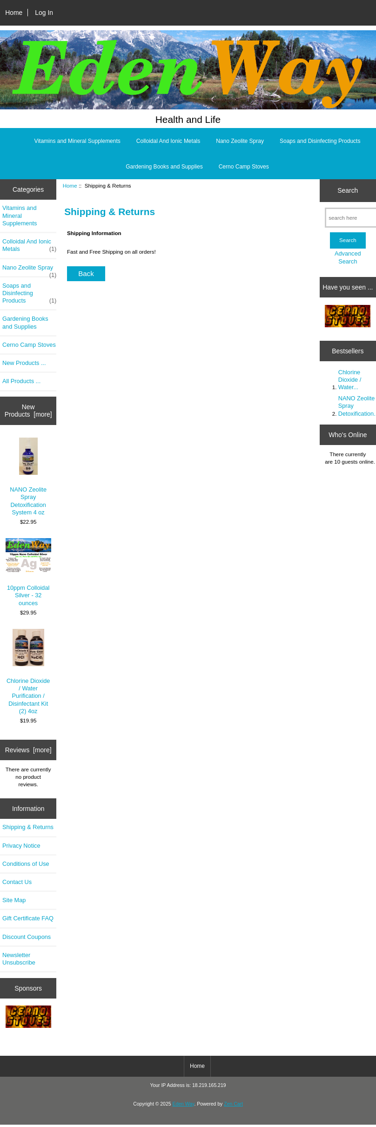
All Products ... (21, 381)
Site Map (14, 900)
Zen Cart (233, 1104)
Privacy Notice (21, 845)
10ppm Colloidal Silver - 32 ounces (28, 572)
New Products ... (24, 362)
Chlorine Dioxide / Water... (350, 380)
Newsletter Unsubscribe (18, 959)
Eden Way (183, 1104)
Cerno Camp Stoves (244, 166)
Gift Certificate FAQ (28, 918)
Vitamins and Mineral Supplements (77, 141)
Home (13, 12)
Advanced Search (348, 257)
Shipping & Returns (28, 826)
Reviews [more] (28, 750)
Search (347, 190)
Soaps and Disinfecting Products (320, 141)
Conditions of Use (25, 863)
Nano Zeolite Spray (240, 141)
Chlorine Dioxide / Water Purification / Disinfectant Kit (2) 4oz (28, 672)
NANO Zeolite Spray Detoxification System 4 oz (28, 477)
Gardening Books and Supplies (164, 166)
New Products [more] (28, 410)
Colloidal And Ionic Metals (168, 141)
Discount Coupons (26, 936)
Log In (44, 12)
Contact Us (17, 881)
